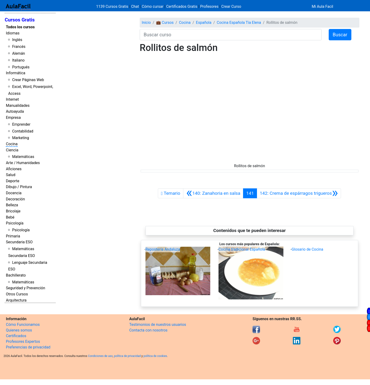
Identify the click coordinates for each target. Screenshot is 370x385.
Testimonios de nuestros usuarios (157, 324)
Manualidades (17, 105)
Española (203, 22)
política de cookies (155, 356)
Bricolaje (13, 211)
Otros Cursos (17, 294)
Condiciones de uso (100, 356)
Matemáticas (23, 156)
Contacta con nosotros (148, 330)
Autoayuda (15, 111)
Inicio (146, 22)
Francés (18, 46)
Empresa (13, 117)
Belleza (12, 205)
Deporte (12, 181)
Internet (12, 99)
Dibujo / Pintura (19, 187)
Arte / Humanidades (23, 163)
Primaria (13, 236)
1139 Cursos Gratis (112, 6)
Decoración (15, 199)
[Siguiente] (299, 193)
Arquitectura (16, 300)
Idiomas (12, 33)
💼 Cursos (165, 22)
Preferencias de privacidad (28, 347)
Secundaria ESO (19, 242)
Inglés (17, 39)
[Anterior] (213, 193)
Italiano (18, 60)
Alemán (18, 53)
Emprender (21, 124)
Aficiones (13, 169)
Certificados (16, 336)
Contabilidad (22, 131)
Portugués (20, 67)
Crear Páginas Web (28, 80)
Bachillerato (16, 275)
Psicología (14, 223)
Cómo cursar (153, 6)
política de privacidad (127, 356)
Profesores (209, 6)
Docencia (13, 193)
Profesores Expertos (23, 341)
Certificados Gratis (181, 6)
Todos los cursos (20, 27)
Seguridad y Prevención (25, 288)
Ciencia (12, 150)
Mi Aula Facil (322, 6)
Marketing (20, 138)
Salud (10, 175)
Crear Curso (231, 6)
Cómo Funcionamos (23, 324)
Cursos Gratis (20, 20)
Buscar (340, 34)
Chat (135, 6)
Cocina (11, 144)
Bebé (10, 217)
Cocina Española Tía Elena (239, 22)
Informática (15, 73)
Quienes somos (19, 330)
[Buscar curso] (231, 34)
